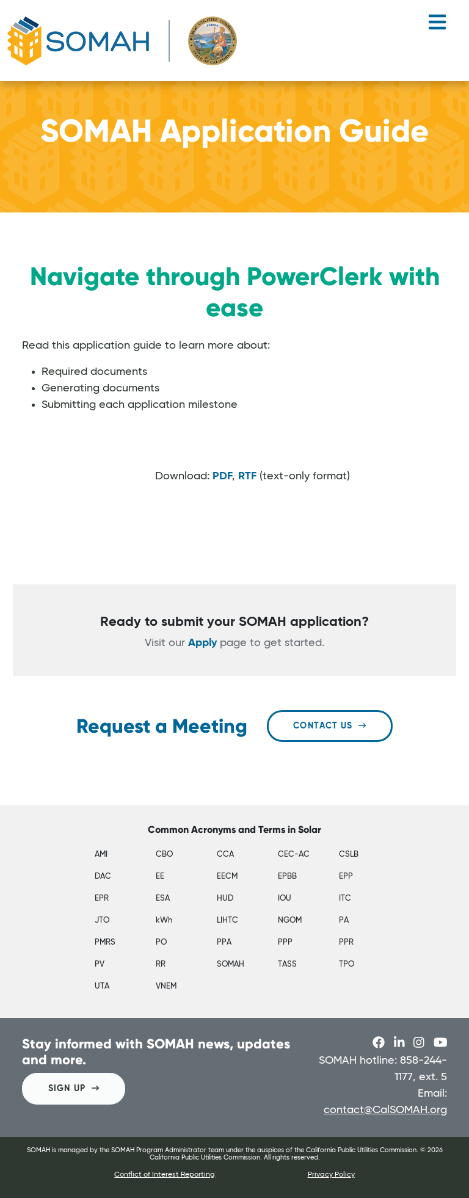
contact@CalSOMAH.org (385, 1110)
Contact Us (329, 725)
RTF (247, 476)
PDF (223, 476)
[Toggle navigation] (437, 27)
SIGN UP (73, 1088)
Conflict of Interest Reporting (164, 1174)
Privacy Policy (331, 1174)
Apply (202, 642)
